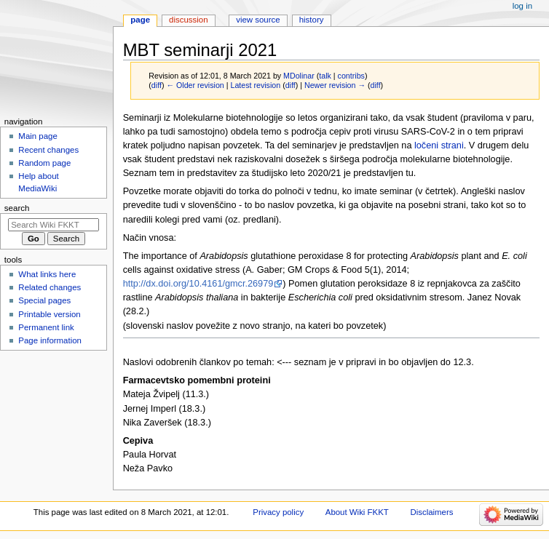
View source (258, 19)
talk (325, 75)
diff (156, 85)
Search (17, 208)
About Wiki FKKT (357, 512)
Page (140, 19)
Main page (38, 136)
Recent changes (48, 149)
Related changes (49, 287)
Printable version (49, 314)
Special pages (44, 300)
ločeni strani (439, 145)
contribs (351, 75)
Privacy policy (278, 512)
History (311, 19)
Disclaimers (431, 512)
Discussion (188, 19)
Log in (522, 5)
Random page (44, 163)
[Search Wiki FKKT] (53, 224)
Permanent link (46, 327)
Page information (50, 340)
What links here (47, 274)
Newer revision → (335, 85)
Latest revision (255, 85)
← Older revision (195, 85)
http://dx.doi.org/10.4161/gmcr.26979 (198, 284)
